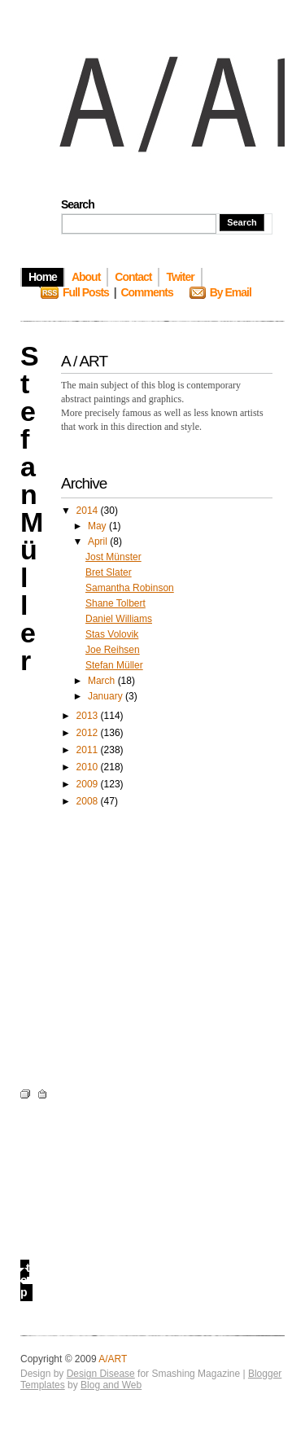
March (103, 680)
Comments (146, 292)
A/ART (112, 1359)
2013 (88, 715)
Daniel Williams (118, 619)
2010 (88, 767)
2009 (88, 784)
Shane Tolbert (115, 603)
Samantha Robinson (129, 588)
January (106, 696)
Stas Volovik (111, 634)
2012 (88, 733)
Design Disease (101, 1373)
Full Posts (86, 292)
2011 (88, 750)
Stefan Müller (114, 665)
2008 (88, 801)
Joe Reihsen (112, 649)
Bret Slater (108, 572)
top (24, 1280)
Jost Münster (113, 557)
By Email (230, 292)
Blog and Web (111, 1385)
